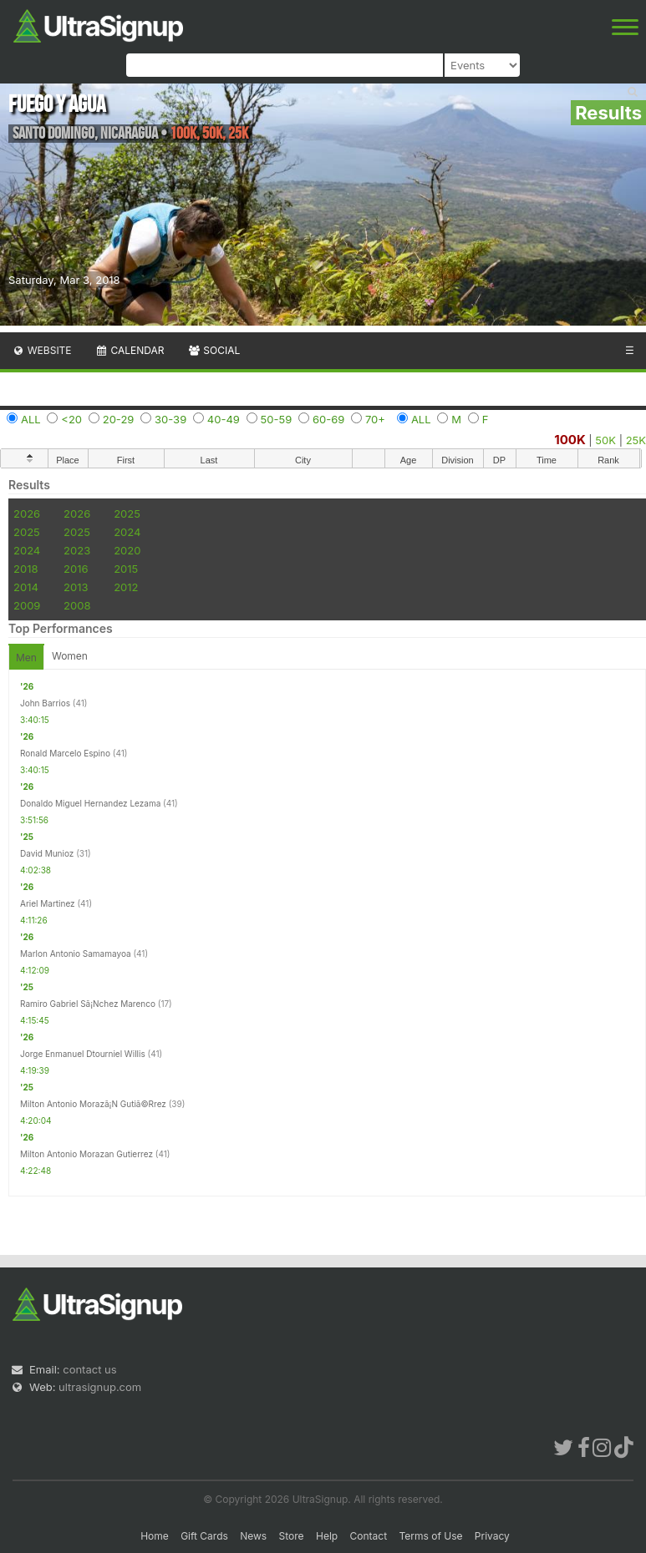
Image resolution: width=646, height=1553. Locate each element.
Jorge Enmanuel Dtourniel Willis (82, 1054)
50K (605, 440)
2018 (25, 568)
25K (636, 440)
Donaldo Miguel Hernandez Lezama (90, 803)
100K (570, 440)
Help (327, 1536)
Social (213, 350)
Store (291, 1536)
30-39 (170, 419)
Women (70, 656)
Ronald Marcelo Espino (65, 753)
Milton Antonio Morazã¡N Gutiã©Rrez (93, 1104)
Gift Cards (204, 1536)
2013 (76, 587)
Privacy (492, 1536)
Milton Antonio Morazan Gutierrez (86, 1154)
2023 (77, 550)
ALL (31, 419)
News (253, 1536)
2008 (77, 605)
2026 (26, 513)
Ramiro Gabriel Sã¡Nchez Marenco (87, 1004)
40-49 (223, 419)
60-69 (328, 419)
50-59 (276, 419)
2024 (127, 532)
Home (154, 1536)
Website (42, 350)
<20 (71, 419)
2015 (126, 568)
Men (26, 657)
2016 (76, 568)
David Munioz (47, 853)
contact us (89, 1369)
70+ (375, 419)
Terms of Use (430, 1536)
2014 (25, 587)
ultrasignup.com (99, 1387)
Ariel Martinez (47, 903)
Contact (369, 1536)
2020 (127, 550)
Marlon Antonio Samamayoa (75, 953)
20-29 (119, 419)
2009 (26, 605)
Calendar (130, 350)
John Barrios (45, 703)
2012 (126, 587)
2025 (127, 513)
